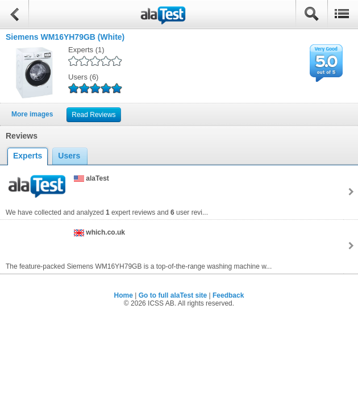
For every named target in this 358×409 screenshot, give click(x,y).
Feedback (228, 295)
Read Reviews (93, 115)
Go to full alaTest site (173, 295)
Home (123, 295)
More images (32, 114)
